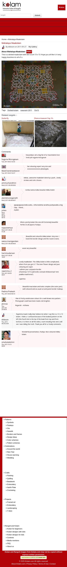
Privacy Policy (32, 564)
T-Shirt (9, 511)
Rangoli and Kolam (12, 526)
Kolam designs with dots (16, 532)
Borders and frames (14, 434)
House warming (13, 455)
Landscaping (12, 508)
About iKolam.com (18, 564)
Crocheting (11, 490)
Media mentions (13, 540)
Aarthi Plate (11, 487)
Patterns (8, 419)
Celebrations (10, 446)
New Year (10, 452)
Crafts (7, 473)
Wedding (10, 458)
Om (8, 428)
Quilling (10, 478)
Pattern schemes (13, 443)
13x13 (36, 110)
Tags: (4, 110)
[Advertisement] (36, 383)
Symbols (10, 422)
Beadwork (11, 481)
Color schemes (12, 440)
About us (10, 546)
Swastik (10, 431)
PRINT (29, 51)
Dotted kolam (13, 110)
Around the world (13, 449)
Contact (53, 564)
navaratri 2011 (26, 110)
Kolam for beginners (14, 529)
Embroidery (11, 484)
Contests (10, 537)
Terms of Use (43, 564)
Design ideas (12, 437)
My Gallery (33, 47)
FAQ (8, 543)
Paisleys (10, 425)
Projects (8, 499)
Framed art (11, 502)
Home (4, 39)
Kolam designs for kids (15, 535)
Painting (10, 475)
